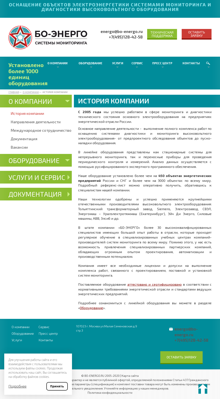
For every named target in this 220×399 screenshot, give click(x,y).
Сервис (137, 63)
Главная (13, 91)
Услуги (117, 63)
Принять (57, 386)
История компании (27, 113)
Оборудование (90, 63)
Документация (24, 138)
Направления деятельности (36, 121)
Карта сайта (130, 375)
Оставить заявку (196, 33)
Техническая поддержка (162, 34)
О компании (57, 63)
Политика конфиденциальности (110, 392)
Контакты (191, 63)
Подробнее (17, 386)
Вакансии (19, 147)
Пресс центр (162, 63)
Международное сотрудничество (41, 130)
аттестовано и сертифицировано (154, 284)
